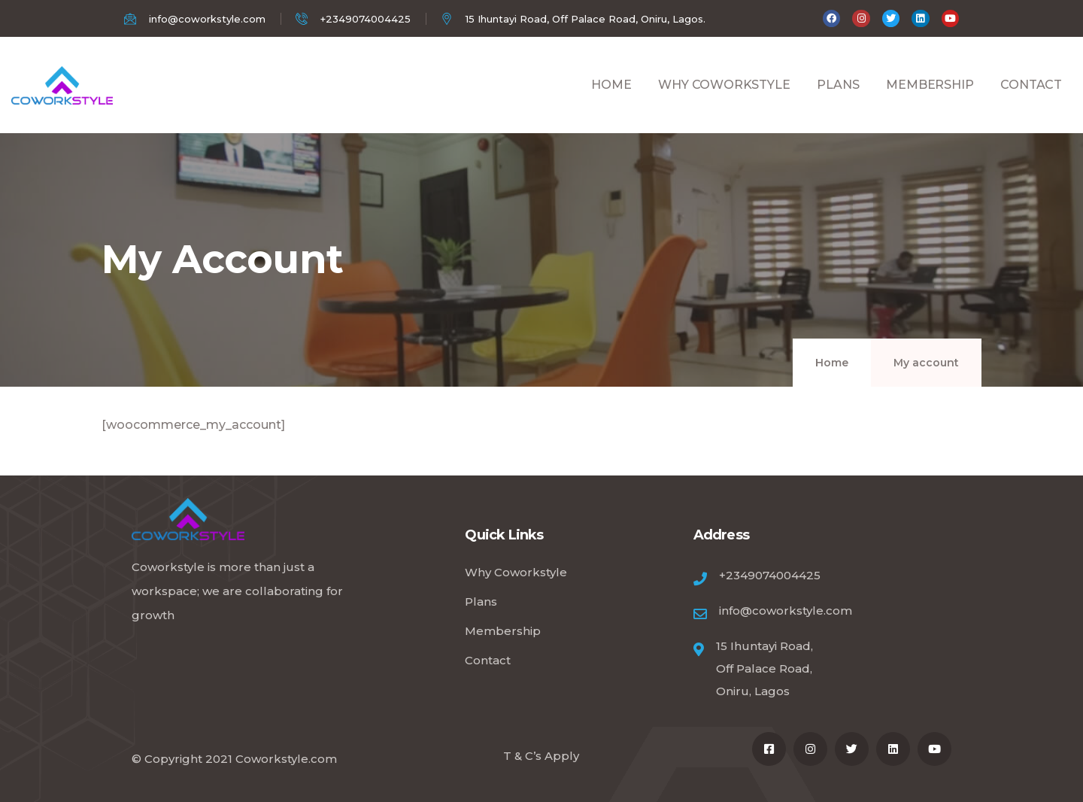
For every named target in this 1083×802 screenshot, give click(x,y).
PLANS (838, 101)
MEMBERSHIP (929, 101)
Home (831, 362)
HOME (611, 101)
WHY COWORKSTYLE (724, 101)
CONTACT (1031, 101)
